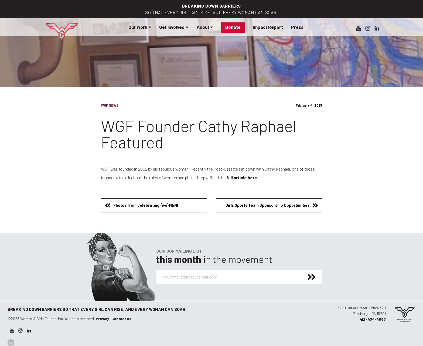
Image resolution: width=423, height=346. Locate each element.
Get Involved (173, 27)
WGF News (109, 105)
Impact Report (268, 27)
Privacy (102, 318)
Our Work (139, 27)
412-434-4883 (373, 319)
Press (297, 27)
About (205, 27)
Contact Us (121, 318)
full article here (241, 177)
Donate (233, 27)
